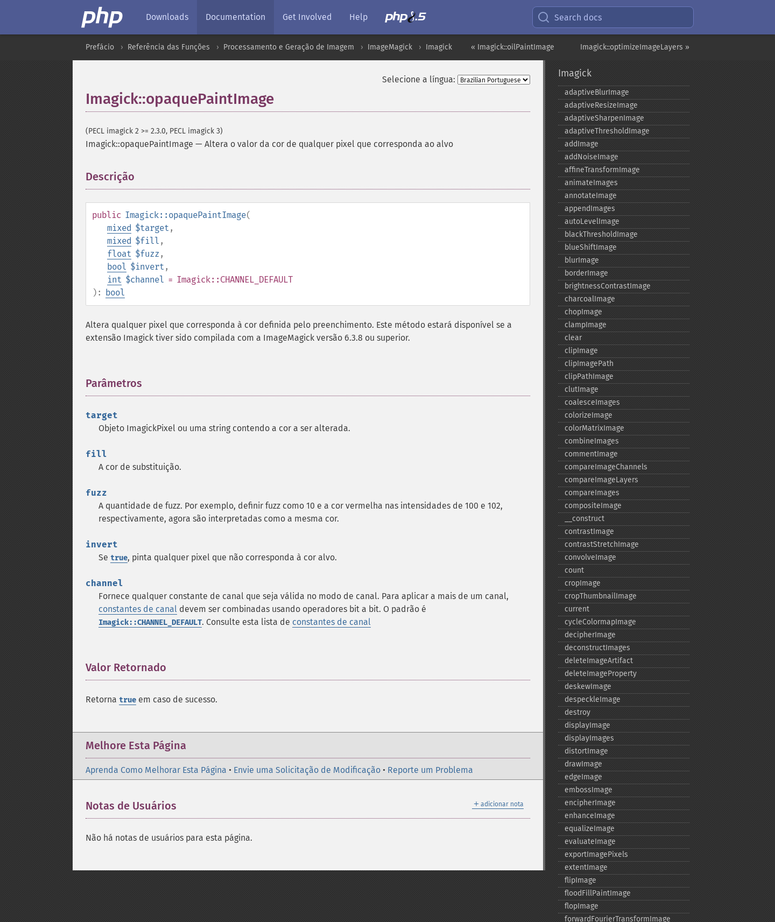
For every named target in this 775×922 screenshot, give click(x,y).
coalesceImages (592, 402)
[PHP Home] (102, 17)
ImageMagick (390, 47)
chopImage (583, 311)
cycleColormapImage (600, 622)
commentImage (591, 454)
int (114, 280)
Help (358, 17)
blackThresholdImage (601, 234)
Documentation (235, 17)
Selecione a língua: (418, 79)
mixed (119, 228)
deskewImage (588, 686)
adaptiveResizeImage (601, 105)
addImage (581, 144)
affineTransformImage (602, 169)
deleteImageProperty (601, 673)
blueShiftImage (591, 247)
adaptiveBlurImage (597, 92)
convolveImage (590, 557)
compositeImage (593, 505)
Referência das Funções (169, 47)
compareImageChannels (606, 466)
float (119, 254)
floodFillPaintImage (598, 893)
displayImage (587, 725)
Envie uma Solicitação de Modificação (307, 770)
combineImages (592, 441)
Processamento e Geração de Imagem (288, 47)
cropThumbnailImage (601, 596)
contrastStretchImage (602, 544)
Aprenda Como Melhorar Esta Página (156, 770)
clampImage (586, 324)
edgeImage (583, 777)
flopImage (581, 906)
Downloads (167, 17)
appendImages (590, 208)
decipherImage (590, 634)
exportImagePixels (596, 854)
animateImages (591, 182)
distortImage (586, 751)
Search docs (569, 17)
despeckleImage (593, 699)
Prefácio (100, 47)
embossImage (588, 789)
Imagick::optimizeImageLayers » (634, 47)
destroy (577, 712)
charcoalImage (590, 299)
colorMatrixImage (594, 428)
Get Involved (307, 17)
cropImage (583, 583)
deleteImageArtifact (599, 660)
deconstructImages (597, 647)
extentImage (586, 867)
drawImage (583, 764)
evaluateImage (590, 841)
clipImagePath (589, 363)
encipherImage (590, 802)
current (577, 609)
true (119, 557)
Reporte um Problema (430, 770)
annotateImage (591, 195)
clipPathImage (589, 376)
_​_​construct (584, 518)
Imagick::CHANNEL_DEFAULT (150, 622)
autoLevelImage (592, 221)
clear (573, 337)
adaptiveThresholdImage (607, 131)
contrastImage (589, 531)
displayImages (589, 738)
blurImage (582, 260)
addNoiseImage (591, 156)
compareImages (592, 492)
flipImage (580, 880)
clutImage (581, 389)
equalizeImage (590, 828)
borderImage (586, 273)
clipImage (581, 350)
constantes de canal (137, 609)
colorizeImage (588, 415)
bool (116, 267)
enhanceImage (590, 815)
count (574, 570)
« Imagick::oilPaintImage (512, 47)
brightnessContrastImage (608, 286)
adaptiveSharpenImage (604, 118)
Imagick (439, 47)
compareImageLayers (601, 479)
